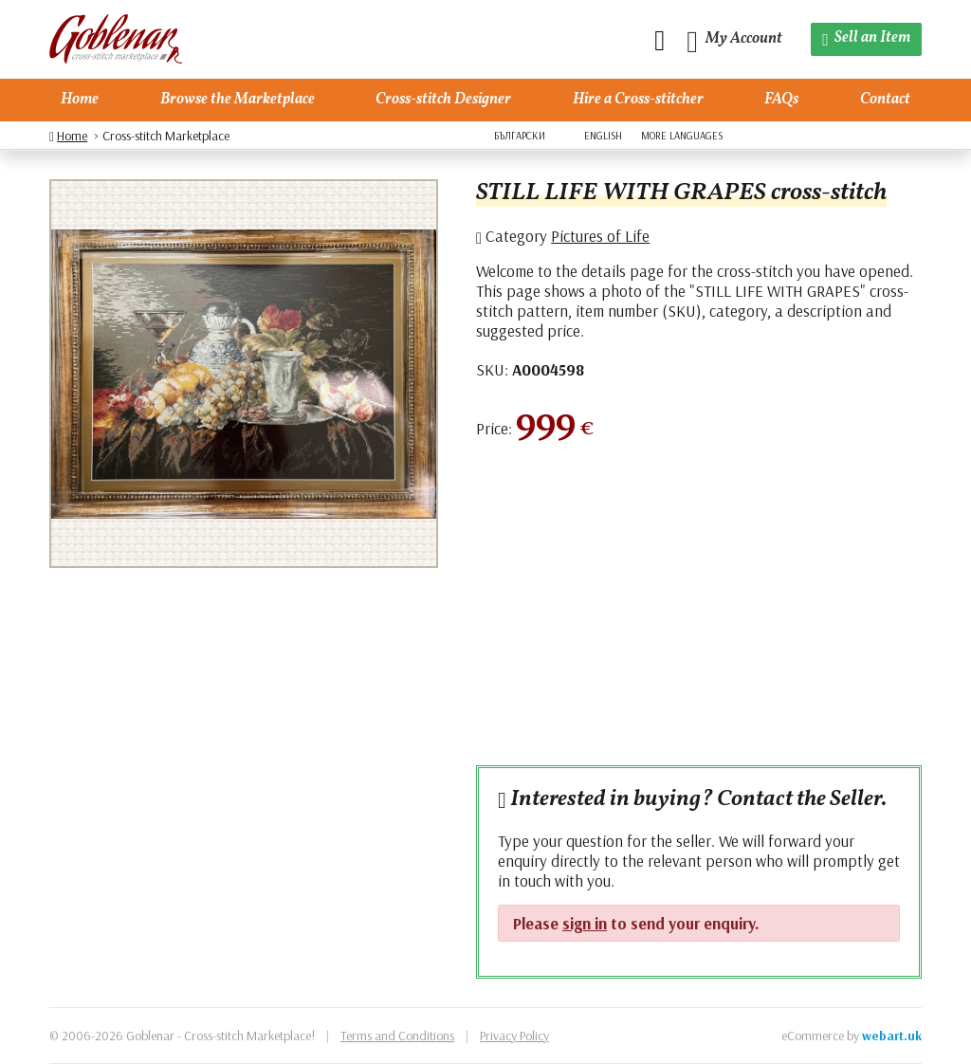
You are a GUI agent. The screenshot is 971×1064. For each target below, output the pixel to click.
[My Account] (734, 39)
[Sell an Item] (866, 39)
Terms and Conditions (397, 1035)
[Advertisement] (699, 612)
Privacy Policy (514, 1035)
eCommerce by (851, 1035)
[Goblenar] (115, 39)
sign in (584, 923)
